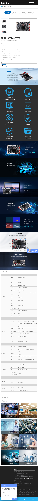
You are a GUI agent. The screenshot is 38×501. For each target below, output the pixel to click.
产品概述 (8, 12)
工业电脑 (35, 491)
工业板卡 (16, 6)
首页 (8, 6)
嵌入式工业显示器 (30, 492)
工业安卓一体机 (28, 491)
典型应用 (30, 12)
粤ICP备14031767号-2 (28, 489)
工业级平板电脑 (19, 494)
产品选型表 (22, 12)
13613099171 (26, 478)
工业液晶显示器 (21, 492)
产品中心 (11, 6)
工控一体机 (21, 491)
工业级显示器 (27, 494)
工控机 (32, 494)
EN (31, 2)
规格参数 (15, 12)
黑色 (3, 65)
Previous (4, 17)
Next (4, 35)
